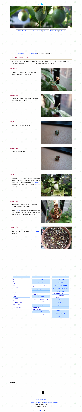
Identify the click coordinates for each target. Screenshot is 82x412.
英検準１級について (37, 294)
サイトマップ (39, 30)
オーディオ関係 (41, 282)
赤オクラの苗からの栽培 (38, 302)
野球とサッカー (36, 307)
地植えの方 (37, 182)
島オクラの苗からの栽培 (38, 301)
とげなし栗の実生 (17, 307)
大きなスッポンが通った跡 (58, 295)
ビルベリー (15, 285)
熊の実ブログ (61, 316)
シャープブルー (16, 287)
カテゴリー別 (31, 30)
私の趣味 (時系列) (54, 30)
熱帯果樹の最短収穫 (60, 313)
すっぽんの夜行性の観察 (57, 293)
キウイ (14, 288)
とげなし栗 (15, 298)
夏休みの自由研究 (37, 309)
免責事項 (50, 402)
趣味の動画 (60, 282)
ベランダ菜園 (41, 296)
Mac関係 (41, 279)
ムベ (14, 294)
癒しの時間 (60, 305)
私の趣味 (41, 4)
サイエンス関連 (41, 305)
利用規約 (45, 402)
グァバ (14, 290)
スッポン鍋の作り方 (56, 297)
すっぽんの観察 (60, 291)
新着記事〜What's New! (22, 30)
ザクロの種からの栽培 (18, 302)
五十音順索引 (46, 30)
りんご (14, 292)
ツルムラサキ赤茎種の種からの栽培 (41, 299)
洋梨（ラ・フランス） (18, 304)
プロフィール (62, 30)
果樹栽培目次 (21, 277)
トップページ (13, 53)
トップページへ (26, 402)
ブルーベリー (16, 283)
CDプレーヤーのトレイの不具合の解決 (41, 286)
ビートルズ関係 (60, 279)
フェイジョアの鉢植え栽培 (31, 53)
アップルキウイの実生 (34, 231)
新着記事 (33, 402)
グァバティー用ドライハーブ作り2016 (40, 315)
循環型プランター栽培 (60, 310)
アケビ (14, 296)
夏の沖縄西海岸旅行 (41, 289)
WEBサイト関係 (41, 277)
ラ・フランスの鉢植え (18, 306)
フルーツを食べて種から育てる (60, 308)
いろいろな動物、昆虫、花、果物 (60, 288)
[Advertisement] (41, 42)
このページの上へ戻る (41, 399)
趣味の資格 (41, 292)
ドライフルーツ (60, 277)
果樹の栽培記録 (20, 53)
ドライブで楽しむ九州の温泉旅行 (60, 285)
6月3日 (18, 210)
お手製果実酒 (61, 302)
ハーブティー (41, 311)
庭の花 (60, 299)
